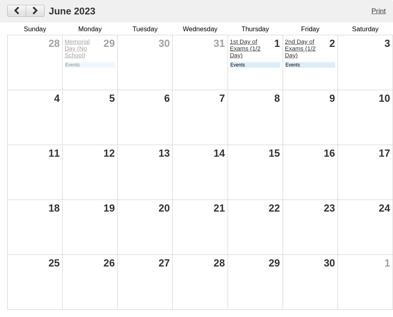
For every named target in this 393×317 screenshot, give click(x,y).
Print (378, 11)
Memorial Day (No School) (77, 48)
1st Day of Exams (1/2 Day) (245, 48)
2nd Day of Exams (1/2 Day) (300, 48)
